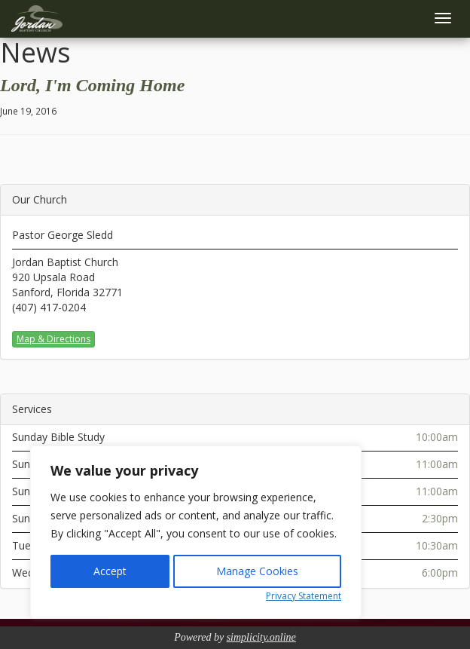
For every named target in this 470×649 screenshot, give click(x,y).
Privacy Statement (303, 595)
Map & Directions (53, 338)
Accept (110, 571)
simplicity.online (261, 637)
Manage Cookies (257, 571)
